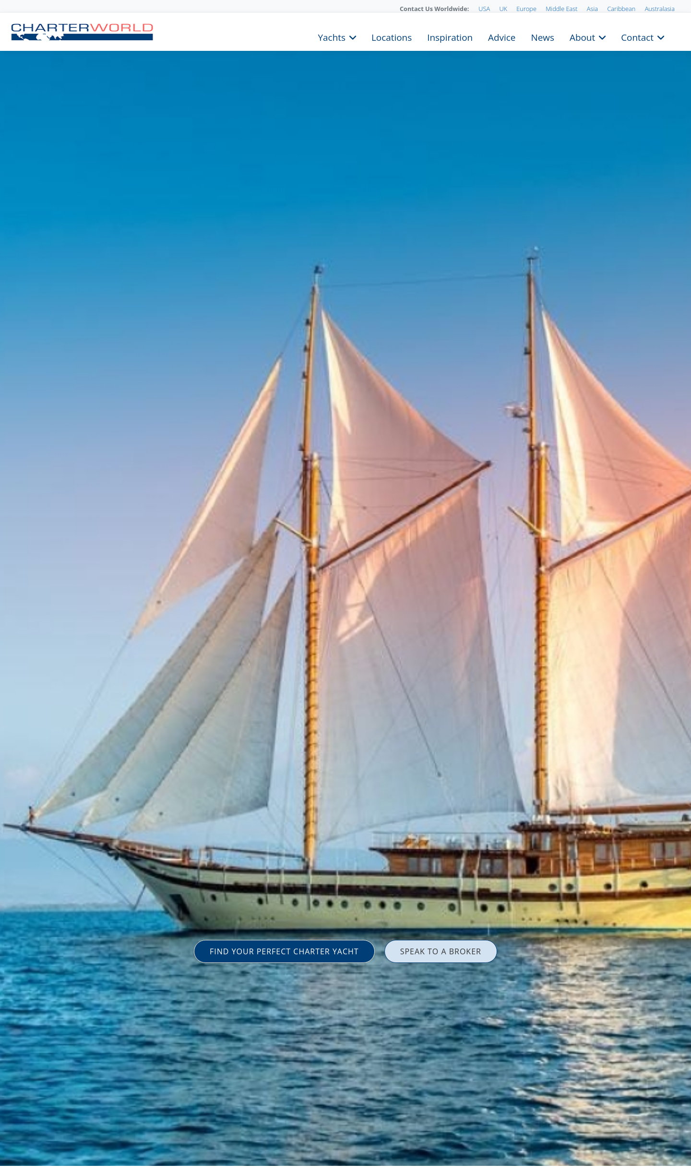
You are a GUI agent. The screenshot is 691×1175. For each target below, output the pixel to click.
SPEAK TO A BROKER (440, 951)
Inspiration (450, 36)
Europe (526, 8)
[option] (345, 587)
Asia (592, 8)
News (542, 36)
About (582, 36)
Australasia (660, 8)
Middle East (561, 8)
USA (484, 8)
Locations (391, 36)
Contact (637, 36)
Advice (501, 36)
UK (503, 8)
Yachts (332, 36)
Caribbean (621, 8)
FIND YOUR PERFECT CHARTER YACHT (284, 951)
